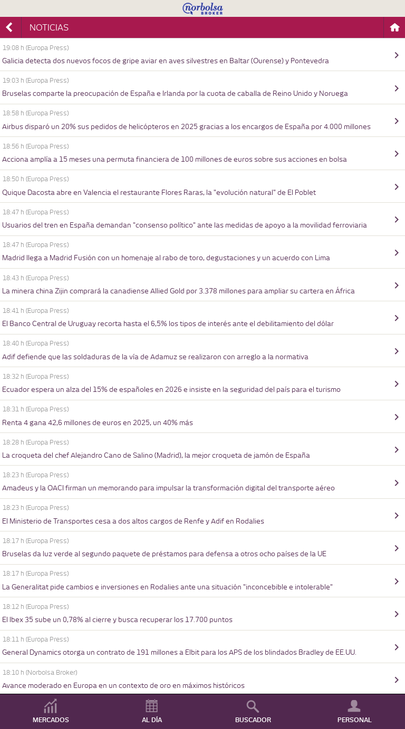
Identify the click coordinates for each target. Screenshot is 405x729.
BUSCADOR (253, 720)
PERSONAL (355, 720)
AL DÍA (152, 720)
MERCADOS (51, 720)
